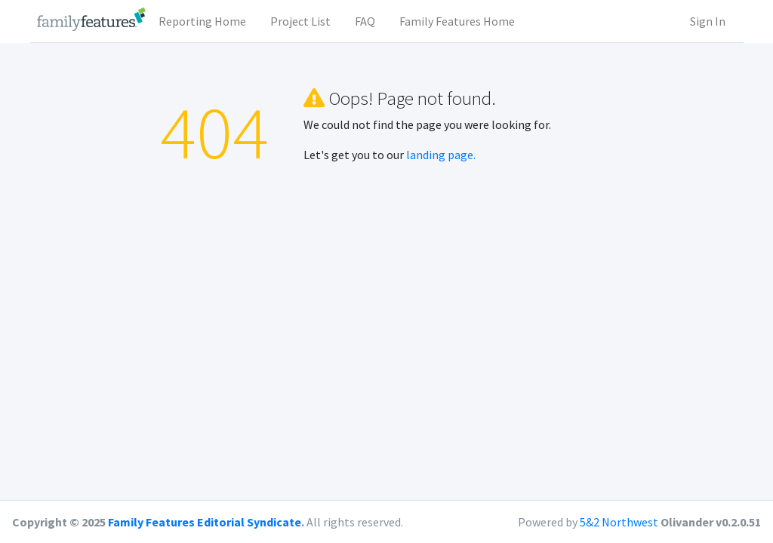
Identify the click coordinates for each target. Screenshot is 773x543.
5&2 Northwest (619, 521)
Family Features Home (457, 21)
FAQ (365, 21)
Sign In (707, 21)
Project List (300, 21)
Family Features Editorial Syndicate (204, 521)
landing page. (441, 154)
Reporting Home (202, 21)
